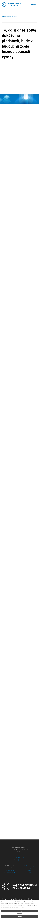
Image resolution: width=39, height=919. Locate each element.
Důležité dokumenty (29, 865)
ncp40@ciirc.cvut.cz (20, 860)
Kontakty (29, 872)
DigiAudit (29, 870)
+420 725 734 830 (10, 870)
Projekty (29, 868)
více (19, 907)
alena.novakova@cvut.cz (10, 872)
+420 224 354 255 (20, 857)
